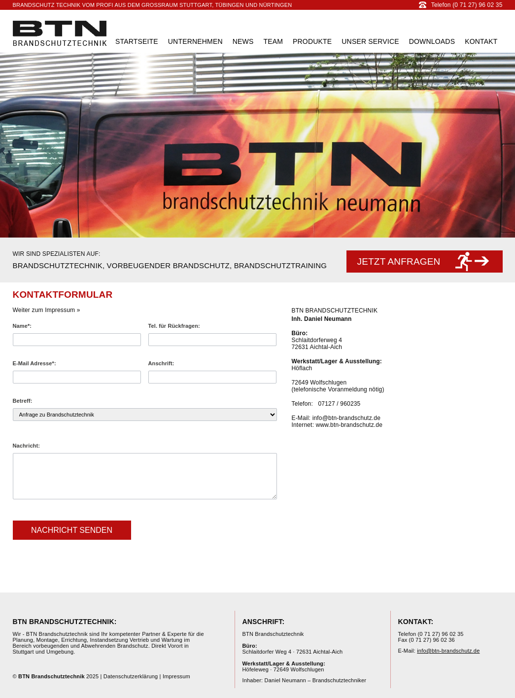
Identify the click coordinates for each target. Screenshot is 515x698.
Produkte (312, 41)
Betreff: (23, 401)
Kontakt (481, 41)
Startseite (136, 41)
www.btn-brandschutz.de (349, 424)
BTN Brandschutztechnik (60, 33)
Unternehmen (195, 41)
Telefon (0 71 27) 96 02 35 (461, 4)
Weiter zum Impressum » (46, 310)
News (243, 41)
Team (273, 41)
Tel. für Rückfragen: (174, 326)
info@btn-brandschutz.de (346, 418)
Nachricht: (26, 446)
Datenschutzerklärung (130, 676)
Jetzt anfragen (399, 261)
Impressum (176, 676)
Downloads (432, 41)
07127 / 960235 (339, 403)
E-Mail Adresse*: (34, 363)
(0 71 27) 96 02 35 (440, 634)
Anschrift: (161, 363)
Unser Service (370, 41)
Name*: (22, 326)
